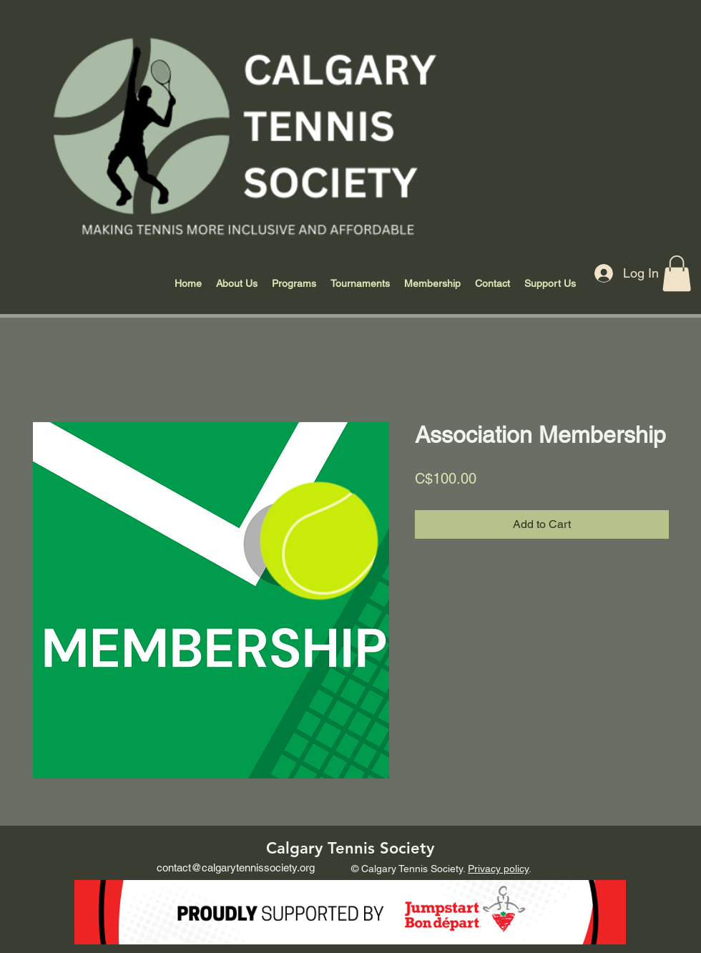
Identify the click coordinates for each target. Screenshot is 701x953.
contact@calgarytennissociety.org (236, 867)
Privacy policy (498, 868)
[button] (677, 273)
